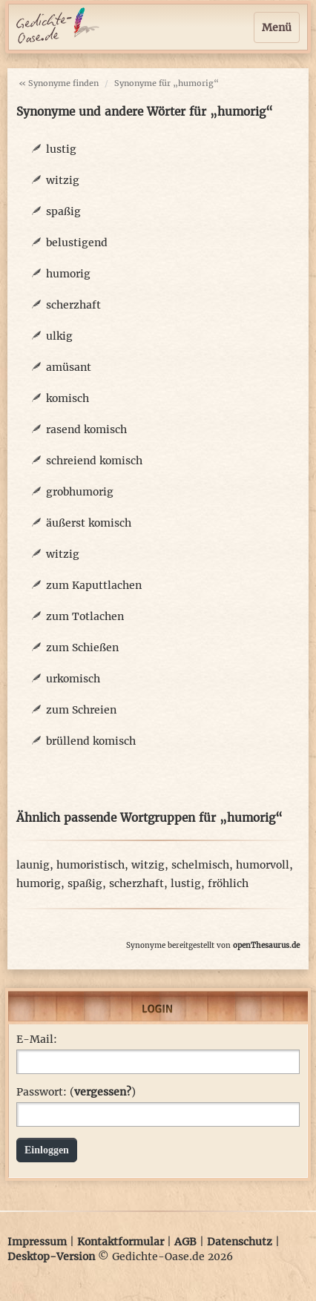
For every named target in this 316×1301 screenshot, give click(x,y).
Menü (277, 27)
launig (33, 865)
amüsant (68, 367)
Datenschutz (239, 1241)
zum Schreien (81, 710)
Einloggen (46, 1150)
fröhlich (228, 883)
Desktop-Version (51, 1256)
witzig (62, 180)
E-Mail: (36, 1039)
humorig (68, 273)
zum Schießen (82, 647)
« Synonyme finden (59, 83)
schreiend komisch (94, 460)
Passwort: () (76, 1092)
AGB (185, 1241)
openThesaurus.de (266, 945)
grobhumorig (79, 491)
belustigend (77, 242)
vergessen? (102, 1092)
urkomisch (73, 678)
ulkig (59, 336)
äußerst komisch (88, 523)
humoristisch (90, 865)
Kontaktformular (120, 1241)
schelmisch (200, 865)
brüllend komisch (91, 741)
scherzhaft (73, 305)
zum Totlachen (85, 616)
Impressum (37, 1241)
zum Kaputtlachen (94, 585)
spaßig (63, 211)
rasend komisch (86, 429)
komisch (67, 398)
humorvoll (262, 865)
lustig (61, 149)
